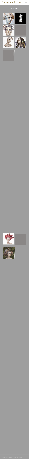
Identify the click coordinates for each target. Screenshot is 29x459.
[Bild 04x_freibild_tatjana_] (21, 31)
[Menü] (25, 2)
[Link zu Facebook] (26, 456)
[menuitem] (25, 2)
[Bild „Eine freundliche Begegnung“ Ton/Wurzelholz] (9, 239)
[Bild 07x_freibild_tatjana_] (9, 55)
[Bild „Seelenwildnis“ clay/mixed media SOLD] (21, 43)
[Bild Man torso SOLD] (21, 19)
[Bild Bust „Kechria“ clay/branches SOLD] (9, 31)
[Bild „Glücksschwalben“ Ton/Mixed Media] (9, 251)
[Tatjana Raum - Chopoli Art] (12, 2)
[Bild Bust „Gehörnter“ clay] (9, 43)
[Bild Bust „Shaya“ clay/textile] (9, 19)
